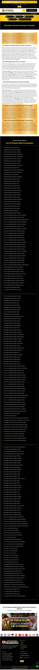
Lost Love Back (23, 646)
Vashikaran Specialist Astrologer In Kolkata (11, 197)
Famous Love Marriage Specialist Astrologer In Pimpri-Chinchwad (16, 265)
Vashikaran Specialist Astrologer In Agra (11, 303)
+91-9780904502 (15, 4)
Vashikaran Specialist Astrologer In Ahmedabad (12, 177)
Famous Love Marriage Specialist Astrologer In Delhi (13, 517)
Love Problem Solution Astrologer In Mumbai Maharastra (14, 596)
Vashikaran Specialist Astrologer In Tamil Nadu (12, 190)
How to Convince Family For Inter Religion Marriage (13, 544)
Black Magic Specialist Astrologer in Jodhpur (12, 467)
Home (21, 642)
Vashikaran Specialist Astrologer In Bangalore (12, 150)
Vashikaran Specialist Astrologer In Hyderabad (12, 159)
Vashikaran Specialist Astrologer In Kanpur (11, 206)
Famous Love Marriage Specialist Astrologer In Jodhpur (14, 253)
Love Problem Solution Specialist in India (11, 589)
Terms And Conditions (23, 667)
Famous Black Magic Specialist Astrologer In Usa (12, 580)
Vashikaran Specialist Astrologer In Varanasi (11, 321)
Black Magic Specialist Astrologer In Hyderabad (12, 339)
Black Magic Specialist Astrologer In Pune (11, 352)
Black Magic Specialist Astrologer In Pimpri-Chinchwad (14, 479)
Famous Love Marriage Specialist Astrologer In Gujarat (14, 231)
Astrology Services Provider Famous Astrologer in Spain (14, 447)
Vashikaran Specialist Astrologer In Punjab (11, 301)
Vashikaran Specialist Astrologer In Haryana (11, 310)
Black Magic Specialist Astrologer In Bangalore (12, 330)
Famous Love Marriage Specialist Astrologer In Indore (13, 217)
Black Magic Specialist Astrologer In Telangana (12, 341)
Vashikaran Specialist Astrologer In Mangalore (12, 325)
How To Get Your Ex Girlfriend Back (10, 551)
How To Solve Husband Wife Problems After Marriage (13, 407)
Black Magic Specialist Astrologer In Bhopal (11, 359)
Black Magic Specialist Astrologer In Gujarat (11, 357)
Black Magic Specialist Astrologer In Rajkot (11, 503)
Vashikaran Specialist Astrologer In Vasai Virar (12, 319)
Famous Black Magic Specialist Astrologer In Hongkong (14, 576)
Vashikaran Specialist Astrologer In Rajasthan (12, 204)
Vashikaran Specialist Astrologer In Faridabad (12, 307)
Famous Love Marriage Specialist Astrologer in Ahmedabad (14, 229)
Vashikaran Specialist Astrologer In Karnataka (12, 152)
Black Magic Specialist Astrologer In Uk (11, 560)
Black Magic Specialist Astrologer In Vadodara (12, 485)
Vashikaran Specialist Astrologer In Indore (11, 168)
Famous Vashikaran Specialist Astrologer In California (13, 454)
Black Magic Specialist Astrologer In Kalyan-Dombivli (13, 506)
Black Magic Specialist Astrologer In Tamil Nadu (12, 458)
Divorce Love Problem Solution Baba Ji (11, 530)
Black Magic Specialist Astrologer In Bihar (11, 483)
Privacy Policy (14, 667)
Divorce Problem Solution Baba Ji (10, 416)
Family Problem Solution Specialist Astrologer (12, 539)
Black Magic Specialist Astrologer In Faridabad (12, 497)
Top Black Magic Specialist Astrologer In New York (13, 582)
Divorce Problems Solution (7, 660)
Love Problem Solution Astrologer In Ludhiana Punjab (13, 436)
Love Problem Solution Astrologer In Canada (12, 290)
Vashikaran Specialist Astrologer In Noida (11, 312)
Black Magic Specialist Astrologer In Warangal (12, 460)
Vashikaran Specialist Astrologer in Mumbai (11, 188)
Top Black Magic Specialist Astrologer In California (13, 267)
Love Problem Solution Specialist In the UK (11, 287)
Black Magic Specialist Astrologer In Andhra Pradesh (13, 337)
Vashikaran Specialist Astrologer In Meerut (11, 186)
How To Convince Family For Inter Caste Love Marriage (14, 542)
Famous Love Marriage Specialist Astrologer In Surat (13, 235)
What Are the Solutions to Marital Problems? (12, 533)
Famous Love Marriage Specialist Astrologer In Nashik (13, 386)
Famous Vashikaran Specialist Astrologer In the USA (13, 285)
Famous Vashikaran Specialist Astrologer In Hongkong (13, 281)
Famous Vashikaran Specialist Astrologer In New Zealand (14, 274)
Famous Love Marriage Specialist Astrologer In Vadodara (14, 375)
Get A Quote (32, 10)
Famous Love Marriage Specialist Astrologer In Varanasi (14, 400)
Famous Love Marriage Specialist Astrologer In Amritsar (14, 402)
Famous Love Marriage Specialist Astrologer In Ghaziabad (14, 377)
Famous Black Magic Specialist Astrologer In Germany (13, 578)
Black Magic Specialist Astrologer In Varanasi (12, 510)
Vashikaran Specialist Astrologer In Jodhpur (11, 202)
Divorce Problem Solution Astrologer (10, 528)
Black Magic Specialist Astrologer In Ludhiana (12, 488)
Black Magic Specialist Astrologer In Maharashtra (12, 350)
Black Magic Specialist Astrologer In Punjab (11, 490)
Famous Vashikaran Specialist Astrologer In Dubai (12, 276)
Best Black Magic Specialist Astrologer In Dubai (12, 571)
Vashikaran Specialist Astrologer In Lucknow (12, 163)
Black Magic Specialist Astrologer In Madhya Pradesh (13, 348)
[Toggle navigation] (23, 10)
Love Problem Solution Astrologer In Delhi (11, 594)
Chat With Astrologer (24, 656)
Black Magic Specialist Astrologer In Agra (11, 492)
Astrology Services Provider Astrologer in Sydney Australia (14, 422)
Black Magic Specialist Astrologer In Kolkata (11, 463)
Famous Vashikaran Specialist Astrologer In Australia (13, 272)
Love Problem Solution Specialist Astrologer (12, 449)
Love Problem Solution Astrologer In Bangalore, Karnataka (14, 438)
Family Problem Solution (7, 658)
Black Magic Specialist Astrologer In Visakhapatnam (13, 334)
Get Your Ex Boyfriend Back (7, 657)
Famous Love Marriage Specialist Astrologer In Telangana (14, 224)
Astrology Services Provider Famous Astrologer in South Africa (15, 427)
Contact (22, 649)
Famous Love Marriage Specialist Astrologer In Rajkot (13, 393)
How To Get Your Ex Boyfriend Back (10, 548)
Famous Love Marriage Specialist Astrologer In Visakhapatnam (15, 524)
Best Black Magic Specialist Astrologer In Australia (13, 567)
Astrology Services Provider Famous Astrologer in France (14, 431)
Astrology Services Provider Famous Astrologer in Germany (14, 429)
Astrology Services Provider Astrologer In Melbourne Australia (15, 425)
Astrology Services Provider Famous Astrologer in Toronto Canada (16, 420)
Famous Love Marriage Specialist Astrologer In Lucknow (14, 366)
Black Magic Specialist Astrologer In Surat (11, 361)
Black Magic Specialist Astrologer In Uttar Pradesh (13, 343)
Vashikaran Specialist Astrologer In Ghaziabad (12, 296)
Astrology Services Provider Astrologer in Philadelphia (13, 434)
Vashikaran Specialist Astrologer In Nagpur (11, 208)
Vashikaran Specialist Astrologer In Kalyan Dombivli (13, 316)
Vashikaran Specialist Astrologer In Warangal (12, 195)
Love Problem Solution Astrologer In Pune (11, 591)
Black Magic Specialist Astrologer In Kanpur (11, 472)
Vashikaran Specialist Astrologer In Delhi (11, 147)
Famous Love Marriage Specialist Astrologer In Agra (13, 384)
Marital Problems (23, 647)
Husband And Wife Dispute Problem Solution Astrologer (14, 409)
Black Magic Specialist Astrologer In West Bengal (12, 465)
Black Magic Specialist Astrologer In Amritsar (12, 512)
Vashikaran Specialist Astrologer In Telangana (12, 161)
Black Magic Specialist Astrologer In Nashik (11, 494)
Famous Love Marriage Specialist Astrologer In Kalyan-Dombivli (15, 395)
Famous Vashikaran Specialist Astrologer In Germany (13, 283)
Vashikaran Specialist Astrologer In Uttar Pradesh (12, 165)
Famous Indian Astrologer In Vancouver (11, 562)
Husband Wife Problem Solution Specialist (11, 413)
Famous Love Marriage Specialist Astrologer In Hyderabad (14, 215)
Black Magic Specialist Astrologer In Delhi (11, 328)
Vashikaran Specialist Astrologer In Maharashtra (12, 172)
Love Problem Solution (6, 655)
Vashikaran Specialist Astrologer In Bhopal (11, 181)
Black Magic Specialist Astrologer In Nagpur (11, 474)
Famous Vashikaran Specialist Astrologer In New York (13, 451)
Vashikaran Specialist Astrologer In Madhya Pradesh (13, 170)
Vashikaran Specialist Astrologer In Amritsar (11, 323)
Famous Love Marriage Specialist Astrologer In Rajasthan (14, 256)
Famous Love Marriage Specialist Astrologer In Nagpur (14, 260)
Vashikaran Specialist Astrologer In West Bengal (12, 199)
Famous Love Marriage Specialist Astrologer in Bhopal (13, 233)
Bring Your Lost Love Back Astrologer (10, 555)
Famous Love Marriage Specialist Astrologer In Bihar (13, 373)
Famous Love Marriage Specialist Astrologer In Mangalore (14, 404)
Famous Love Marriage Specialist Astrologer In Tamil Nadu (14, 242)
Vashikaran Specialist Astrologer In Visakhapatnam (13, 154)
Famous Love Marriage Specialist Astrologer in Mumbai (14, 240)
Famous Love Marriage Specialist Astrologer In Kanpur (13, 258)
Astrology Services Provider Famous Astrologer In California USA (15, 418)
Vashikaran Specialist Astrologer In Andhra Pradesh (13, 156)
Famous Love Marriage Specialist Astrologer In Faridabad (14, 389)
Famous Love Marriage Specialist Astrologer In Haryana (14, 391)
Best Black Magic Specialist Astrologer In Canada (12, 564)
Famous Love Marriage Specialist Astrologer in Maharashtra (14, 222)
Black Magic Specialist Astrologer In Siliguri (11, 501)
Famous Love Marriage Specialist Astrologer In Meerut (14, 238)
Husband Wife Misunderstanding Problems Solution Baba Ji (14, 411)
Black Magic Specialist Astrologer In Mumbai (12, 456)
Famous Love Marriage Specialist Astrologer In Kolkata (14, 249)
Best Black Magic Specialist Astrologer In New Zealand (14, 569)
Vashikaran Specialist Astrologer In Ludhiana (12, 298)
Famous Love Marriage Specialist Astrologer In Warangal (14, 247)
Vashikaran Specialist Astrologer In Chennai (11, 193)
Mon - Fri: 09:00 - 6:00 (24, 658)
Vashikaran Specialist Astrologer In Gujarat (11, 179)
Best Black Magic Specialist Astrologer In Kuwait (12, 573)
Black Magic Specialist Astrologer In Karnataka (14, 40)
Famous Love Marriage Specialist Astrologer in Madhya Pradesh (15, 220)
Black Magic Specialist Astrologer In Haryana (12, 499)
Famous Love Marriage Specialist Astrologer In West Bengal (15, 251)
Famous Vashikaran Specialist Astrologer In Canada (13, 269)
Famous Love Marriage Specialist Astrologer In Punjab (13, 382)
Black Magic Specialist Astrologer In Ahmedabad (12, 355)
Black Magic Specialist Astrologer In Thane (11, 476)
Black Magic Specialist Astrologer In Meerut (11, 364)
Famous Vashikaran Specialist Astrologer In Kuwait (13, 278)
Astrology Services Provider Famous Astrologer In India (14, 585)
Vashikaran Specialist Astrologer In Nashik (11, 305)
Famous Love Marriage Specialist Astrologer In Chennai (14, 244)
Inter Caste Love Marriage (7, 654)
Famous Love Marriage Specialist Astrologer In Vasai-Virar (14, 398)
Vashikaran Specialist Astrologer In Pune (11, 174)
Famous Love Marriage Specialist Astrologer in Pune (13, 226)
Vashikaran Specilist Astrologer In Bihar (10, 211)
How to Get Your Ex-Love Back (9, 553)
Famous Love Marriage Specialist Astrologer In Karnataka (14, 521)
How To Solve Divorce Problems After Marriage (12, 535)
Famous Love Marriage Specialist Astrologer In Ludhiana (14, 380)
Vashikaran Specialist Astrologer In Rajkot (11, 314)
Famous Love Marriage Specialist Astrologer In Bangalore (14, 519)
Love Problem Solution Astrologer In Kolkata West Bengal (14, 440)
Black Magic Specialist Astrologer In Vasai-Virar (12, 508)
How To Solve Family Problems (9, 537)
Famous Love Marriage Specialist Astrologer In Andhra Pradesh (15, 526)
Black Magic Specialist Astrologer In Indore (11, 346)
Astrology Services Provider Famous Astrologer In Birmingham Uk (16, 587)
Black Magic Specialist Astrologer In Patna (11, 481)
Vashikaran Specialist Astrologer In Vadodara (12, 213)
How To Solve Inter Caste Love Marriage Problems (13, 546)
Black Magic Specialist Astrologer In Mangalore (12, 515)
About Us (22, 644)
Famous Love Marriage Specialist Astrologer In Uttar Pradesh (15, 368)
